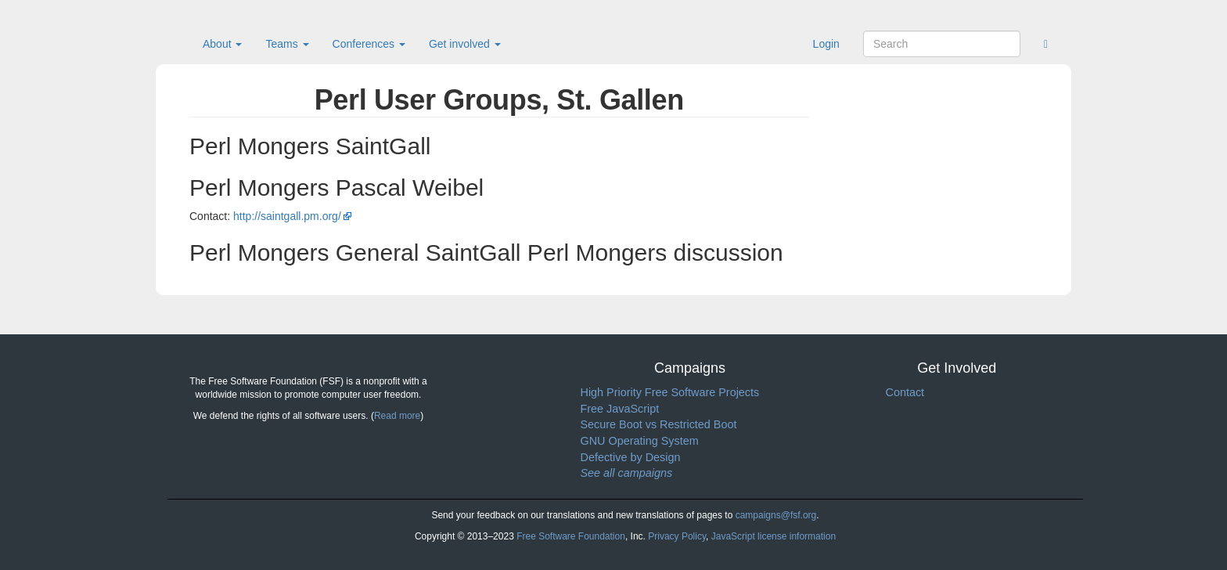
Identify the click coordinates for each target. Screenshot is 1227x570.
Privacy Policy (677, 536)
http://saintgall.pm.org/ (287, 216)
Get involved (465, 44)
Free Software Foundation (570, 536)
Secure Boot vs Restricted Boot (659, 424)
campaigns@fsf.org (776, 515)
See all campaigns (627, 473)
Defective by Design (631, 457)
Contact (905, 392)
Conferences (369, 44)
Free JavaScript (620, 408)
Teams (286, 44)
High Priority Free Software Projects (670, 392)
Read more (397, 415)
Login (826, 44)
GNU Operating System (640, 441)
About (222, 44)
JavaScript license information (773, 536)
